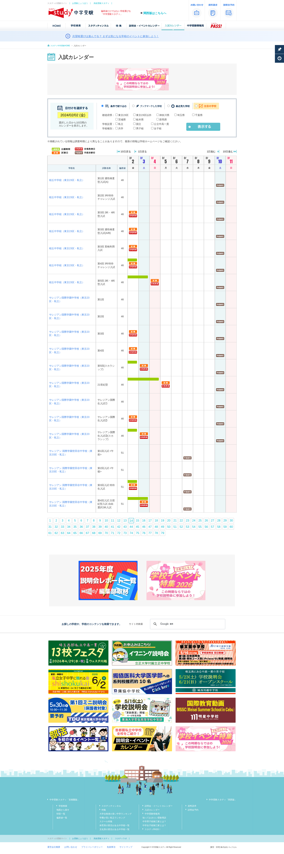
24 (193, 520)
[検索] (187, 624)
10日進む (228, 151)
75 (137, 533)
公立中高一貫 (161, 124)
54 (193, 526)
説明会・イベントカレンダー (159, 806)
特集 (104, 810)
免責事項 (111, 847)
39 (100, 526)
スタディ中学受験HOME (60, 46)
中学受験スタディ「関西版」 (223, 799)
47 (150, 526)
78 (156, 533)
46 (143, 526)
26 (206, 520)
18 (156, 520)
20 (168, 520)
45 (137, 526)
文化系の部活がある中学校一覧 (114, 829)
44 (131, 526)
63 (62, 533)
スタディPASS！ (153, 829)
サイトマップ (125, 847)
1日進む (211, 151)
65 (75, 533)
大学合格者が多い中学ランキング (115, 814)
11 (112, 520)
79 (162, 533)
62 (56, 533)
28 (218, 520)
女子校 (157, 128)
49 (162, 526)
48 (156, 526)
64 (68, 533)
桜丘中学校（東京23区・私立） (66, 180)
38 (93, 526)
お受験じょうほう (80, 3)
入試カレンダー (152, 810)
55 (200, 526)
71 (112, 533)
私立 (120, 124)
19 (162, 520)
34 (68, 526)
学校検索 (63, 806)
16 (143, 520)
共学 (120, 128)
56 (206, 526)
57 (212, 526)
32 (56, 526)
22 (181, 520)
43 (125, 526)
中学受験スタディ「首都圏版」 (64, 799)
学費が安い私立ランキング (112, 817)
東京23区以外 (143, 115)
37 (87, 526)
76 (143, 533)
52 (181, 526)
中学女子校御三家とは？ (154, 825)
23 (187, 520)
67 (87, 533)
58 (218, 526)
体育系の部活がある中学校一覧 (114, 825)
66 (81, 533)
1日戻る (142, 151)
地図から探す (62, 810)
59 (225, 526)
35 (75, 526)
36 (81, 526)
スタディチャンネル (111, 806)
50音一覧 (60, 814)
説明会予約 (193, 810)
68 (93, 533)
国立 (138, 124)
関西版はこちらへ (154, 13)
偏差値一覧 (61, 817)
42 (118, 526)
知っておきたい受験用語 (154, 817)
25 (200, 520)
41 (112, 526)
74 (131, 533)
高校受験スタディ (101, 3)
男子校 (140, 128)
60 (231, 526)
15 (137, 520)
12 (118, 520)
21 (175, 520)
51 (175, 526)
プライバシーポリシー (92, 847)
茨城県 (122, 119)
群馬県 (163, 119)
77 (150, 533)
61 (50, 533)
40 (106, 526)
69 (100, 533)
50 (168, 526)
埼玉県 (181, 115)
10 (106, 520)
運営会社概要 (53, 847)
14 (131, 520)
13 (125, 520)
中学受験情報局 (152, 814)
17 (150, 520)
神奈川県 (164, 115)
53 (187, 526)
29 (225, 520)
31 (50, 526)
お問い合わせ (70, 847)
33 (62, 526)
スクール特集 (105, 821)
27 (212, 520)
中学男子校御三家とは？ (154, 821)
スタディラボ (121, 838)
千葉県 (199, 115)
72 (118, 533)
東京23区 (123, 115)
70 (106, 533)
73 (125, 533)
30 (231, 520)
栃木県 (140, 119)
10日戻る (126, 151)
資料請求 (192, 806)
